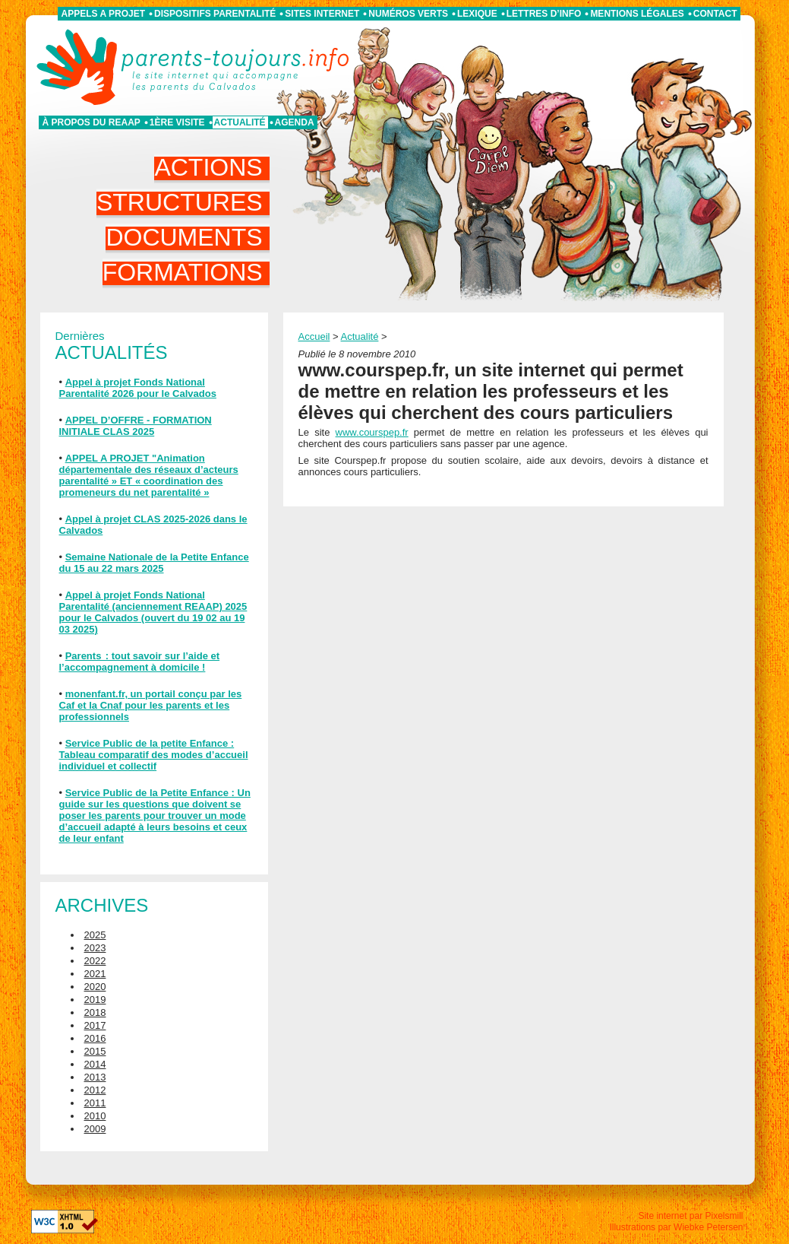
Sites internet (322, 13)
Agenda (294, 122)
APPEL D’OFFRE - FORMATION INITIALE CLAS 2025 (135, 425)
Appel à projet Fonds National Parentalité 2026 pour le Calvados (137, 387)
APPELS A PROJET (103, 13)
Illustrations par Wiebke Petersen (676, 1227)
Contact (715, 13)
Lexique (477, 13)
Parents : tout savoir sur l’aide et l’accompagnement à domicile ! (139, 661)
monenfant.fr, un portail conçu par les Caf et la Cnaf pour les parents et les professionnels (150, 705)
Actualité (240, 122)
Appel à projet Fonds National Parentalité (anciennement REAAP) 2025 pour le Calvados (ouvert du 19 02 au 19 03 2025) (153, 612)
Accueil (314, 336)
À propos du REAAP (91, 122)
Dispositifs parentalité (215, 13)
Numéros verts (408, 13)
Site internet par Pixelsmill (690, 1216)
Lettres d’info (544, 13)
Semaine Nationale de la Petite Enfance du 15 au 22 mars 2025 (154, 562)
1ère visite (177, 122)
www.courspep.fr (372, 432)
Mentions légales (636, 13)
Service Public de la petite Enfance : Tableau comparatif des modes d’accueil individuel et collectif (153, 755)
